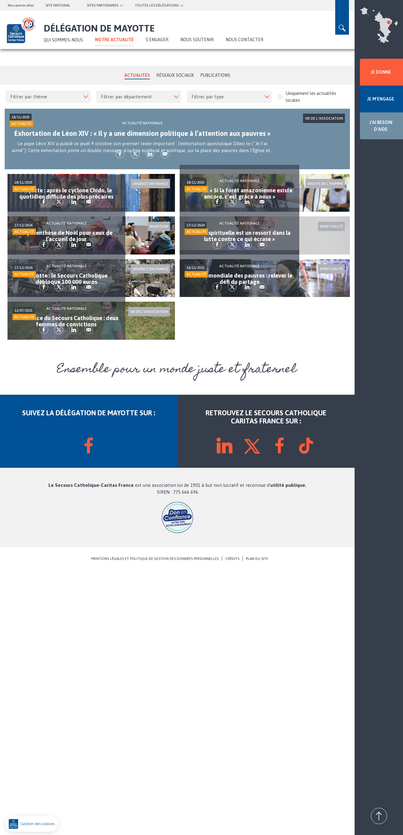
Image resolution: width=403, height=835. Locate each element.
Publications (215, 75)
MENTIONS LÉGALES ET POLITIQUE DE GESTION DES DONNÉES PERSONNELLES (155, 823)
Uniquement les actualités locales (306, 97)
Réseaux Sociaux (175, 75)
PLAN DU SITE (257, 823)
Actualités (137, 75)
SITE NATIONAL (58, 5)
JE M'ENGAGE (380, 98)
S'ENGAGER (157, 39)
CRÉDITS (232, 823)
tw (83, 195)
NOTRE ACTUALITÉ (114, 39)
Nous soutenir (197, 39)
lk (98, 195)
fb (68, 195)
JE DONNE (381, 72)
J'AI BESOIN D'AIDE (380, 126)
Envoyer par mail (113, 195)
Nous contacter (244, 39)
